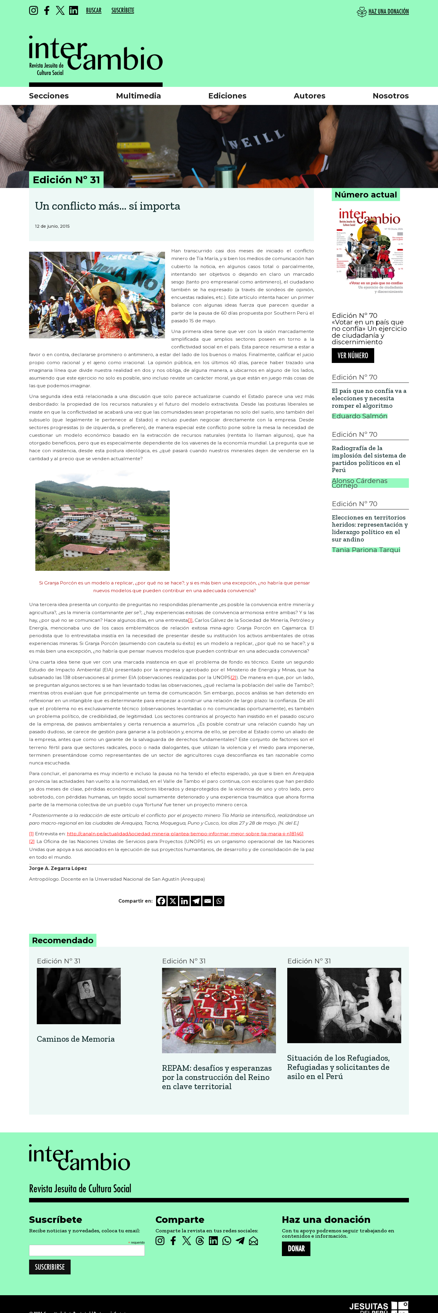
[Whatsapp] (219, 901)
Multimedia (138, 95)
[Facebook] (161, 901)
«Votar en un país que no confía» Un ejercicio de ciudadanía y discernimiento (369, 332)
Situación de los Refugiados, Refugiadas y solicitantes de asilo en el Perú (338, 1067)
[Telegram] (196, 901)
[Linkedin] (184, 901)
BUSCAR (93, 10)
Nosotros (391, 95)
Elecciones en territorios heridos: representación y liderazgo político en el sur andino (370, 528)
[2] (233, 677)
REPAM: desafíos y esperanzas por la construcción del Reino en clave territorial (217, 1077)
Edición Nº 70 (354, 315)
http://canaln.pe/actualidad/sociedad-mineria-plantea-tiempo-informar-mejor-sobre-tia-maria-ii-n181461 (185, 833)
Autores (310, 95)
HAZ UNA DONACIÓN (389, 12)
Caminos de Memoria (76, 1039)
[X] (173, 901)
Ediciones (227, 95)
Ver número (353, 355)
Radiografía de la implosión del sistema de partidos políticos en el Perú (369, 459)
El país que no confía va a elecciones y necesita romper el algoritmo (369, 398)
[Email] (207, 901)
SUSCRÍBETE (123, 10)
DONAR (296, 1249)
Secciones (49, 95)
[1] (190, 620)
